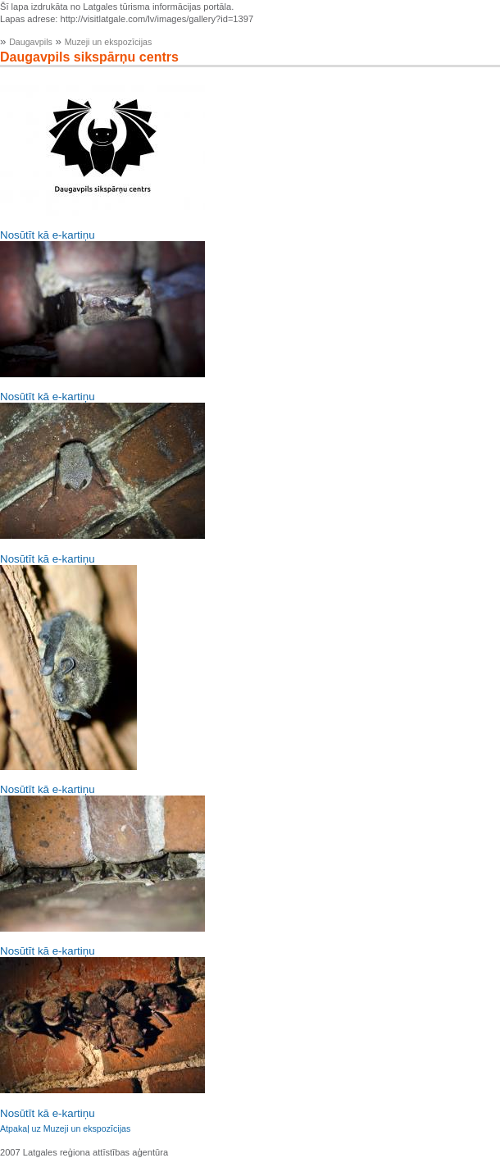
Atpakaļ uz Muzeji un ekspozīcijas (65, 1128)
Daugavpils (30, 42)
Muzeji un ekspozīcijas (108, 42)
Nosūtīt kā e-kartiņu (47, 235)
